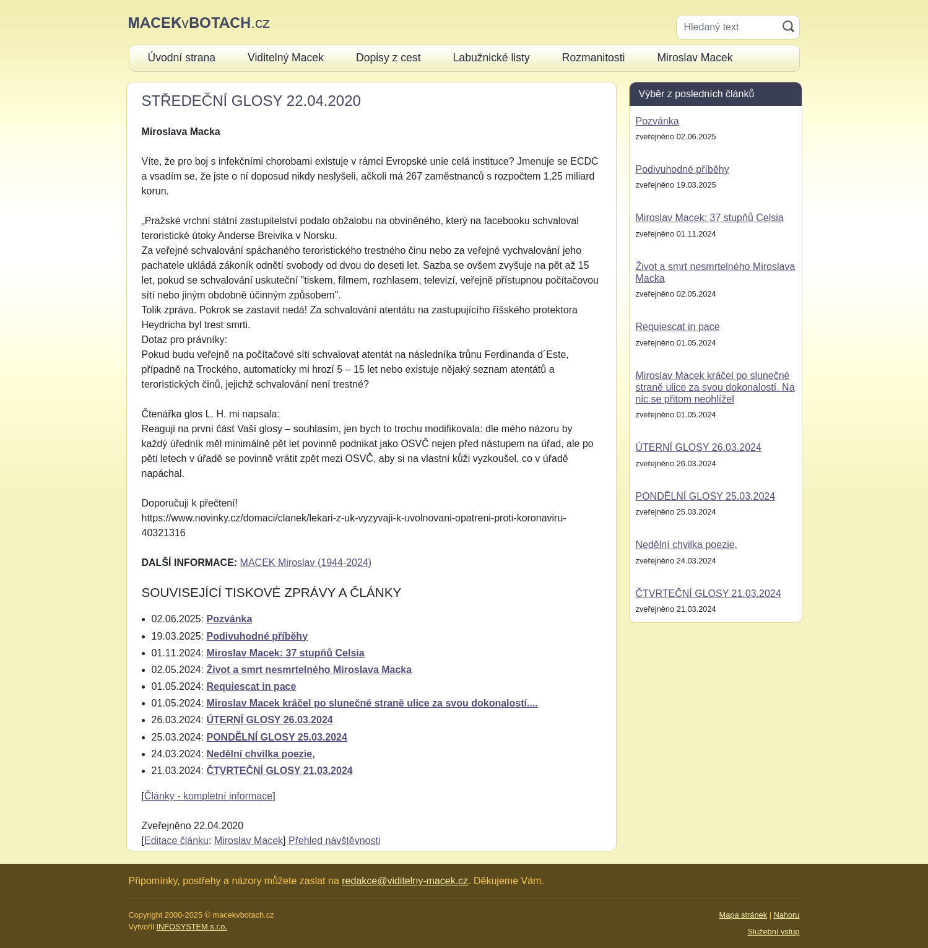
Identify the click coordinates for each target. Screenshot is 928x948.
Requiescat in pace (251, 686)
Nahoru (787, 915)
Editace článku (176, 840)
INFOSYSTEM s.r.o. (192, 926)
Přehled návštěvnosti (334, 840)
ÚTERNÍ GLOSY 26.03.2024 (269, 720)
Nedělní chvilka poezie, (260, 754)
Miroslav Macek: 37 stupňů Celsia (285, 653)
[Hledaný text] (727, 27)
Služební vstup (774, 931)
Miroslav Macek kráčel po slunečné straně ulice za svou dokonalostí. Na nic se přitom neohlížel (715, 387)
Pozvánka (229, 619)
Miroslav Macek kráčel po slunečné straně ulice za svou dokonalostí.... (371, 703)
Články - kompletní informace (208, 796)
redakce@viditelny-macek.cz (405, 881)
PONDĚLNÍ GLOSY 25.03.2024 (276, 737)
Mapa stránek (743, 915)
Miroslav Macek (248, 840)
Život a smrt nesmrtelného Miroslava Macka (309, 669)
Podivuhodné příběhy (257, 636)
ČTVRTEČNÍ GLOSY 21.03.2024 (279, 770)
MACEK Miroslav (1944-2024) (306, 562)
